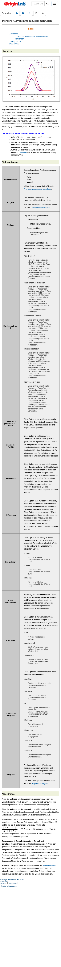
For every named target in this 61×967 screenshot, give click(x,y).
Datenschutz (13, 883)
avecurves (23, 152)
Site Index (3, 883)
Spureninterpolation (50, 865)
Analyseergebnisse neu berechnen (37, 189)
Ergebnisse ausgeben (40, 784)
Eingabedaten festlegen (40, 207)
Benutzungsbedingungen (9, 886)
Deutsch (6, 13)
